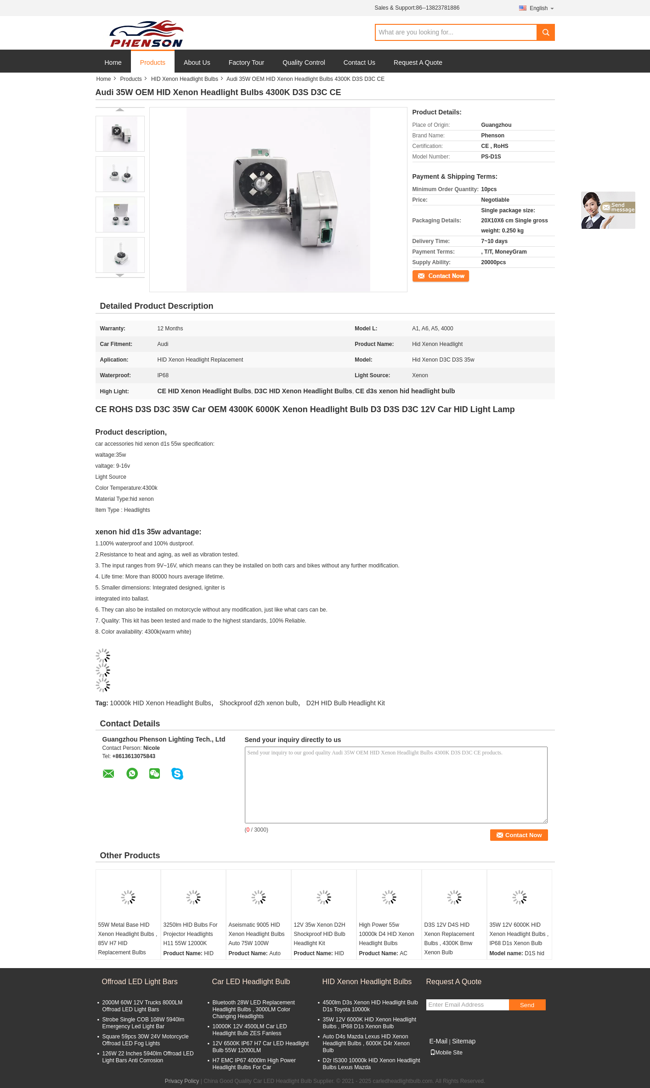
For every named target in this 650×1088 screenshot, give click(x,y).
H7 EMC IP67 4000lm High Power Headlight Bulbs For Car (254, 1064)
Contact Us (359, 62)
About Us (197, 62)
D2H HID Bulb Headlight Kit (345, 703)
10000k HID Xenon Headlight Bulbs (160, 703)
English (542, 8)
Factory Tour (247, 62)
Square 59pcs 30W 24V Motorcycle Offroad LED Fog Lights (145, 1040)
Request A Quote (418, 62)
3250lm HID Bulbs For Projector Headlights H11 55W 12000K (191, 934)
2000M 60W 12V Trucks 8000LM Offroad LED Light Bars (142, 1006)
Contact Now (428, 275)
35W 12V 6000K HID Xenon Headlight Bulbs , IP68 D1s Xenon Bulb (519, 934)
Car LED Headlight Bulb (251, 982)
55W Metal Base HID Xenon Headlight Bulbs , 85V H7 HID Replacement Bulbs (128, 939)
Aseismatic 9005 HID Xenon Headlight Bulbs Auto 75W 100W (257, 934)
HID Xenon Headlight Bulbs (184, 79)
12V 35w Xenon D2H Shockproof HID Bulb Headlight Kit (319, 934)
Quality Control (304, 62)
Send (527, 1005)
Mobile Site (446, 1052)
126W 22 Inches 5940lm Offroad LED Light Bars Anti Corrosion (148, 1057)
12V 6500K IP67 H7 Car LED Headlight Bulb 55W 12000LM (261, 1047)
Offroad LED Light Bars (140, 982)
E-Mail (439, 1041)
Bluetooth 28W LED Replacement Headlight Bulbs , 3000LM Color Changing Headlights (254, 1009)
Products (152, 62)
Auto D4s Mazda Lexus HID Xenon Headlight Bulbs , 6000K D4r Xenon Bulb (366, 1043)
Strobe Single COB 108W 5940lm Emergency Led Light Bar (143, 1023)
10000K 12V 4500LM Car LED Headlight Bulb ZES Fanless (250, 1030)
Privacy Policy (182, 1081)
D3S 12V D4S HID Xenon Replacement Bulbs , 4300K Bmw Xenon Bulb (449, 939)
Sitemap (463, 1041)
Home (113, 62)
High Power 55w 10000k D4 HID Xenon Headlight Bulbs (386, 934)
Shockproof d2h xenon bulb (259, 703)
